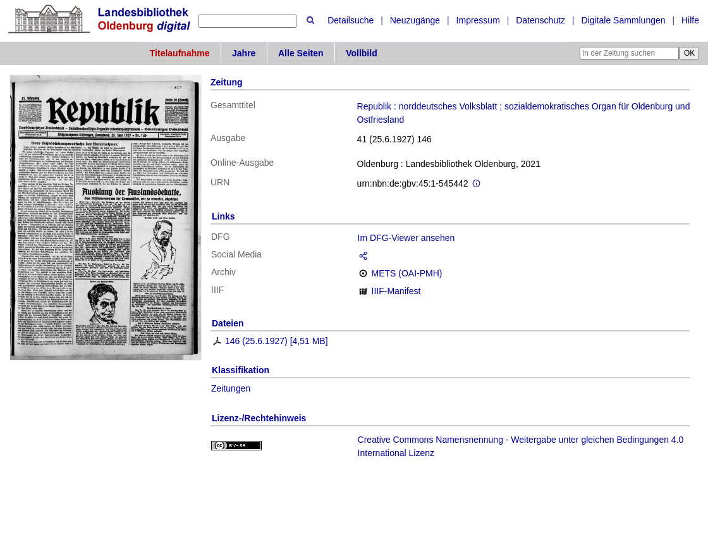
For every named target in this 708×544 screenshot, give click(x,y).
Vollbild (361, 53)
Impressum (478, 20)
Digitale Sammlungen (623, 20)
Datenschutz (540, 20)
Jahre (243, 53)
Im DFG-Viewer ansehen (406, 238)
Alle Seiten (301, 53)
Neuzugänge (415, 20)
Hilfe (690, 20)
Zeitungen (230, 388)
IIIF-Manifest (396, 291)
